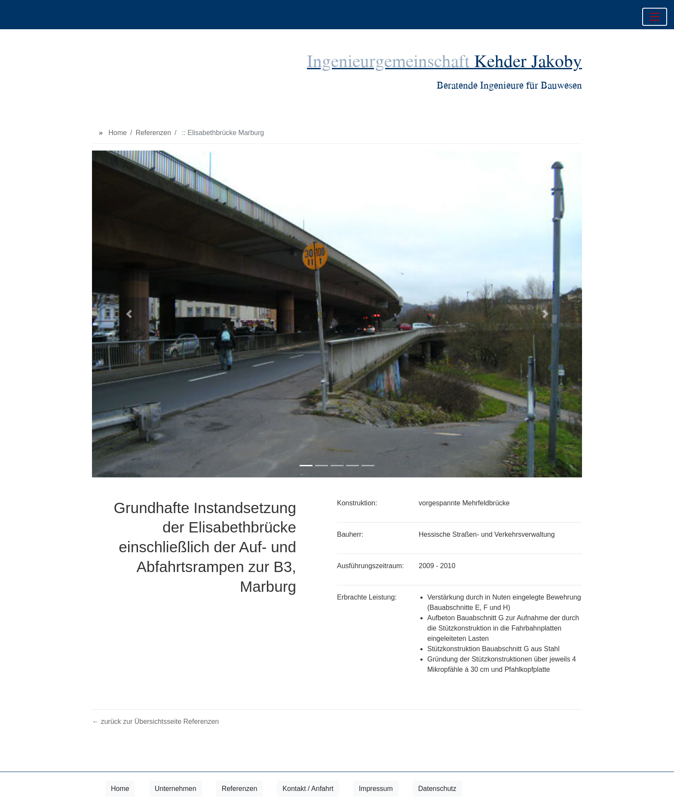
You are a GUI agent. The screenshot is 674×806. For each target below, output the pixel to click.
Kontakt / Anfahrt (307, 788)
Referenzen (153, 132)
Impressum (376, 788)
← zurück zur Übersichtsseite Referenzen (155, 721)
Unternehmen (175, 788)
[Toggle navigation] (654, 17)
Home (117, 132)
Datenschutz (437, 788)
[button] (128, 314)
